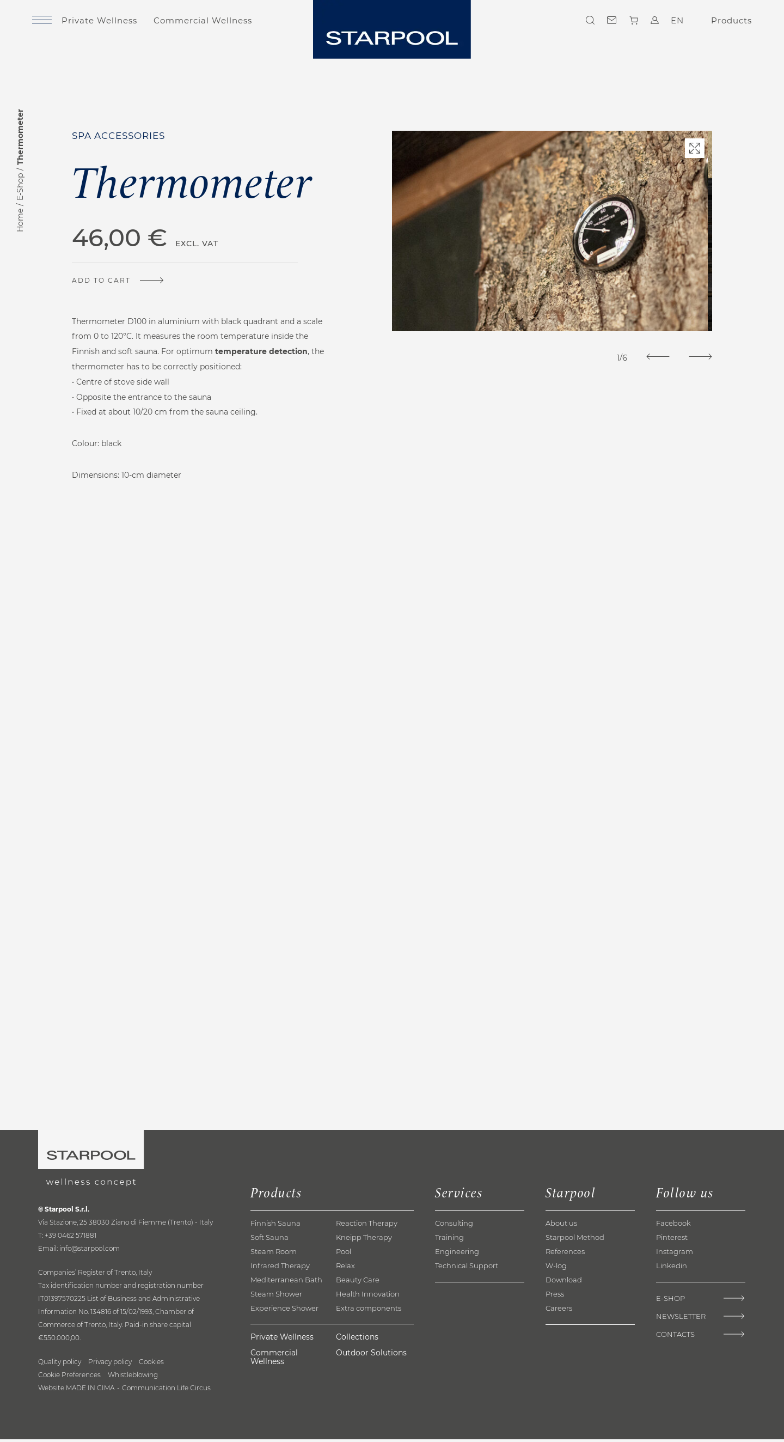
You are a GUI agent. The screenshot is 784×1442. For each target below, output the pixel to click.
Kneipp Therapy (364, 1240)
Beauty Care (357, 1282)
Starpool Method (575, 1240)
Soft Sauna (269, 1240)
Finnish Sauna (275, 1225)
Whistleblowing (133, 1377)
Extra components (368, 1310)
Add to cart (105, 280)
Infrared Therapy (280, 1268)
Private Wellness (112, 23)
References (565, 1254)
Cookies (151, 1364)
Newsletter (681, 1319)
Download (564, 1282)
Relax (345, 1268)
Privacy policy (110, 1364)
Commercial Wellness (215, 23)
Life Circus (194, 1390)
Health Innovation (368, 1296)
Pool (343, 1254)
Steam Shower (276, 1296)
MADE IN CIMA (90, 1390)
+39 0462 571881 (70, 1238)
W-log (556, 1268)
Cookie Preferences (69, 1377)
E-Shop (20, 186)
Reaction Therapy (366, 1225)
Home (20, 220)
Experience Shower (284, 1310)
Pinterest (672, 1240)
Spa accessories (122, 135)
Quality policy (59, 1364)
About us (561, 1225)
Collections (357, 1339)
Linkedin (671, 1268)
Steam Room (273, 1254)
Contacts (606, 23)
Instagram (674, 1254)
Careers (559, 1310)
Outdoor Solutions (371, 1355)
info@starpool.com (89, 1251)
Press (555, 1296)
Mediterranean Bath (286, 1282)
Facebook (673, 1225)
